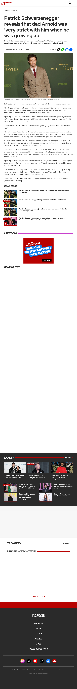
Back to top (38, 597)
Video (38, 644)
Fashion (38, 634)
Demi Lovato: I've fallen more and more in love (15, 476)
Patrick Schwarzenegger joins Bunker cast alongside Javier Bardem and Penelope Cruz (45, 210)
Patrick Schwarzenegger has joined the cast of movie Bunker (42, 200)
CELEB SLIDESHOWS (38, 649)
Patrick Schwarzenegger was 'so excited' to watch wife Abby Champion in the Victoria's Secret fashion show (42, 219)
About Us (30, 670)
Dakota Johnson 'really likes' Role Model (62, 495)
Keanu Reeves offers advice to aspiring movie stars (63, 486)
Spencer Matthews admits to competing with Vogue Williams (27, 486)
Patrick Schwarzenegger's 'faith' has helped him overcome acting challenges (44, 191)
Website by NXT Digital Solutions (38, 673)
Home (6, 11)
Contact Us (37, 670)
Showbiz (14, 11)
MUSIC (39, 629)
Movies (38, 639)
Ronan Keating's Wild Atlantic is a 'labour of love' (37, 477)
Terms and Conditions (58, 670)
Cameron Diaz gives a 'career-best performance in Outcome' (27, 496)
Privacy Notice (46, 670)
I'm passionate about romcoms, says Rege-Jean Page (60, 477)
